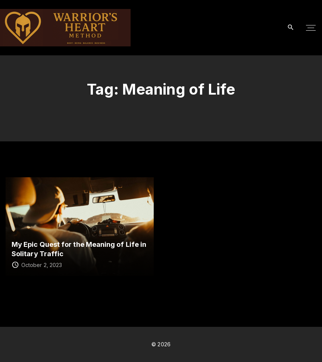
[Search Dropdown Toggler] (291, 27)
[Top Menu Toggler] (311, 27)
